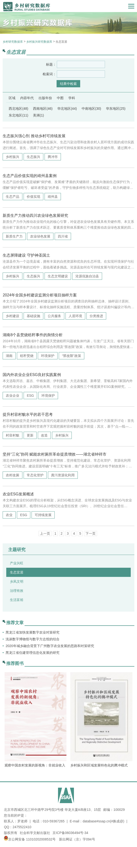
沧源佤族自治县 (87, 276)
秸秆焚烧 (26, 356)
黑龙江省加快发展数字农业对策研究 (32, 632)
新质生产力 (14, 236)
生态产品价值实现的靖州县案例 (30, 176)
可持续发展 (43, 515)
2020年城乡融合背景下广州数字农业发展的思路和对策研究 (50, 646)
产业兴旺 (16, 563)
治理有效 (16, 591)
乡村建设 (12, 316)
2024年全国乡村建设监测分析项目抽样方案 (40, 295)
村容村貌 (12, 435)
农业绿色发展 (40, 236)
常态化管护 (35, 475)
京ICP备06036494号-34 (70, 833)
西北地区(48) (18, 108)
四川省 (63, 236)
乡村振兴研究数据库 (39, 41)
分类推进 (96, 316)
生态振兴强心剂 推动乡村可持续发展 (34, 136)
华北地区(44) (67, 108)
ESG (30, 395)
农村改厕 (12, 475)
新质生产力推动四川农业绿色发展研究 (35, 215)
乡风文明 (16, 581)
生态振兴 (33, 157)
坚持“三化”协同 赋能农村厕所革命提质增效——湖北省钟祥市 (54, 454)
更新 (30, 435)
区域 (12, 98)
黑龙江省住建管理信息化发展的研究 (32, 653)
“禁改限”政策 (71, 356)
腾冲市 (53, 157)
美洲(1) (38, 115)
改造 (44, 435)
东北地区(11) (18, 115)
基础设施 (33, 316)
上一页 (45, 533)
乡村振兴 (12, 157)
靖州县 (53, 196)
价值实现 (33, 196)
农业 (9, 515)
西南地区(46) (42, 108)
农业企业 (12, 395)
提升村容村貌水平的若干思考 (28, 414)
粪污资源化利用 (63, 475)
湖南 (9, 356)
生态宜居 (16, 572)
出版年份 (45, 98)
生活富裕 (16, 600)
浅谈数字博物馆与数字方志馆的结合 (32, 639)
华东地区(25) (115, 108)
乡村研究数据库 (13, 41)
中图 (60, 98)
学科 (71, 98)
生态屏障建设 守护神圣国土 (26, 255)
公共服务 (54, 316)
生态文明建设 (58, 276)
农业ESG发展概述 (18, 494)
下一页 (90, 533)
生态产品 (12, 196)
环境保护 (47, 356)
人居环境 (75, 316)
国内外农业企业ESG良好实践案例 (32, 375)
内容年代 (27, 98)
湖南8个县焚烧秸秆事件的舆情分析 (33, 335)
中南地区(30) (91, 108)
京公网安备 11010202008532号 (32, 839)
